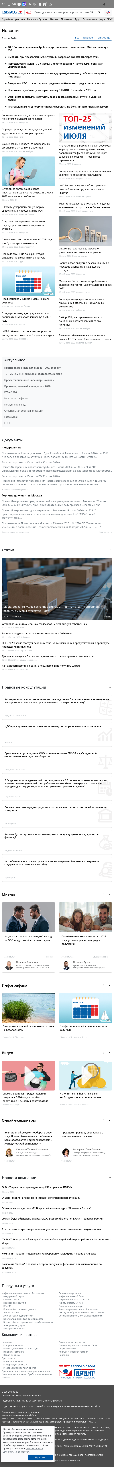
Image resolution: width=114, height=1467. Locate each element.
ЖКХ (110, 19)
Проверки (23, 339)
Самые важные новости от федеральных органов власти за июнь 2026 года (26, 145)
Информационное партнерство (19, 1367)
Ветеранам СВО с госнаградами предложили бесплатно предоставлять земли (56, 83)
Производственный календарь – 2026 (27, 386)
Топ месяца (103, 37)
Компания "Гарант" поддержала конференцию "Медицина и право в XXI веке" (49, 1253)
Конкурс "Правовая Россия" (73, 1351)
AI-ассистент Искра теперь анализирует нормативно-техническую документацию (51, 1229)
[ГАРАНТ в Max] (24, 4)
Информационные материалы (74, 1299)
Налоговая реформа (16, 398)
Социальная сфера (94, 19)
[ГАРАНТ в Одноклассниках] (40, 4)
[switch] (28, 12)
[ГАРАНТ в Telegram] (29, 4)
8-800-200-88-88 (10, 1391)
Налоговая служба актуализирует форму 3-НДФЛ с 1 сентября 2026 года (52, 90)
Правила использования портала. (68, 1433)
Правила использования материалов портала (26, 1371)
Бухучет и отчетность (15, 715)
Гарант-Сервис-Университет (66, 1460)
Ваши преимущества (70, 1293)
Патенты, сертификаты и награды (20, 1348)
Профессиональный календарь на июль (29, 380)
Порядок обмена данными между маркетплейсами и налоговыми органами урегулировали (55, 65)
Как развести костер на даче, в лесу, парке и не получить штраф (41, 665)
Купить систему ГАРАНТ (71, 1302)
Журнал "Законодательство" (18, 1315)
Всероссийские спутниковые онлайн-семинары (28, 1322)
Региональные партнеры (72, 1342)
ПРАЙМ (7, 1306)
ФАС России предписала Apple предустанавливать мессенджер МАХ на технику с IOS (58, 49)
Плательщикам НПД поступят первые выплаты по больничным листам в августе (58, 106)
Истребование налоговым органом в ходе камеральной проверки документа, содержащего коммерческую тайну (51, 863)
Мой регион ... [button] (106, 532)
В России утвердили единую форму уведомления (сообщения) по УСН (23, 208)
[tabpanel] (57, 75)
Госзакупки (11, 417)
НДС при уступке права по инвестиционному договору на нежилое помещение (52, 726)
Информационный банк (71, 1296)
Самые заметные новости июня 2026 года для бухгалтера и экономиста (27, 241)
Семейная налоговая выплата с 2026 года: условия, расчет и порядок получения (83, 940)
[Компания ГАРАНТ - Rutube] (45, 4)
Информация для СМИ (15, 1364)
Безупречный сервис (14, 1296)
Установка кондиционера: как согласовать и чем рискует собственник (44, 624)
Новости (10, 30)
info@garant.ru (96, 1454)
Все (77, 37)
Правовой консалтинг (14, 1302)
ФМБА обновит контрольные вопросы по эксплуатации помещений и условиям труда (28, 333)
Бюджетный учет (26, 151)
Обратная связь (11, 1354)
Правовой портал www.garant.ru (20, 1309)
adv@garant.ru (58, 1406)
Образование (26, 650)
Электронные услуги (14, 1325)
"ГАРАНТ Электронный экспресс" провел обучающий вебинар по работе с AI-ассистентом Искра (56, 1241)
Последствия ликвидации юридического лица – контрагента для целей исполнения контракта (55, 809)
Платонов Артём (81, 962)
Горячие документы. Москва (22, 495)
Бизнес (54, 19)
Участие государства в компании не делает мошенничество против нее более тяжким (84, 205)
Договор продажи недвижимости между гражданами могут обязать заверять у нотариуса (57, 75)
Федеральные (11, 447)
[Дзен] (19, 4)
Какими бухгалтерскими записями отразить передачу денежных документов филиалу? (51, 836)
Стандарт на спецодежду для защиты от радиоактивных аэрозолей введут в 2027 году (26, 317)
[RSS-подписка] (50, 4)
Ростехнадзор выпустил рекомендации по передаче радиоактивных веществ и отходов (84, 266)
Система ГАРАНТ (11, 1299)
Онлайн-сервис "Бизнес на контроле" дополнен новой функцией (41, 1197)
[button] (103, 4)
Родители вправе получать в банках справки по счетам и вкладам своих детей (28, 116)
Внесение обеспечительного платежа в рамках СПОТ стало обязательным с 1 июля (85, 337)
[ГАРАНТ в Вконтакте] (14, 4)
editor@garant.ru (53, 1400)
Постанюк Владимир (27, 962)
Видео (7, 1052)
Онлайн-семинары (19, 1120)
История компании (13, 1345)
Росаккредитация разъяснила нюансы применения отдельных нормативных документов (81, 302)
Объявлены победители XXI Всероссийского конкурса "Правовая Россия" (46, 1208)
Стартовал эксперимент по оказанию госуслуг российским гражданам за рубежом (24, 225)
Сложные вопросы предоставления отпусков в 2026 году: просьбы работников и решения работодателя (25, 1097)
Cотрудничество (67, 1348)
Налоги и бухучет (37, 19)
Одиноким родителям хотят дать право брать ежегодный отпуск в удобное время (54, 98)
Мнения (9, 894)
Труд (77, 19)
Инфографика (14, 985)
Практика (66, 19)
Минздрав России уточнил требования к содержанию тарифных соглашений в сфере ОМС (85, 284)
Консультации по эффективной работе (23, 1318)
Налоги (8, 742)
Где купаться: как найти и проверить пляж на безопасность (28, 1028)
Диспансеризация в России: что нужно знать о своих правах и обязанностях (48, 656)
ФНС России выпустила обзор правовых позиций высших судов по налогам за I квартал (83, 189)
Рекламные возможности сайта (83, 1406)
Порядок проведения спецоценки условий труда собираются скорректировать (27, 131)
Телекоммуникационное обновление (78, 1309)
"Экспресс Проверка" (14, 1328)
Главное (88, 37)
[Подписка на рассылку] (4, 4)
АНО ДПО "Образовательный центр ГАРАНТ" (82, 1312)
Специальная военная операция (23, 410)
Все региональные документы (15, 532)
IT (16, 200)
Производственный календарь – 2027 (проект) (32, 367)
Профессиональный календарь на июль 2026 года (25, 300)
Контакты (64, 1354)
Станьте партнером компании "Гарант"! (79, 1345)
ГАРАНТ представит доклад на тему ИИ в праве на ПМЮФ (37, 1187)
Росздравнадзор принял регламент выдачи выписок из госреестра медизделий (85, 172)
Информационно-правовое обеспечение (23, 1293)
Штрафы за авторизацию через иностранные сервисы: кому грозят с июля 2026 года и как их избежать (27, 192)
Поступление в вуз (15, 404)
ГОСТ (7, 423)
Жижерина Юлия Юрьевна (87, 1149)
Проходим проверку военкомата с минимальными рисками (82, 1134)
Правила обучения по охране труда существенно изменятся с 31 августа (23, 255)
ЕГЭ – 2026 (10, 392)
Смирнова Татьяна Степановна (32, 1149)
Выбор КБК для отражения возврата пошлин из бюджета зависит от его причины (80, 321)
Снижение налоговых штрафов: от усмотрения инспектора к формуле (80, 250)
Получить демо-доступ (71, 1306)
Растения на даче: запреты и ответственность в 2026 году (37, 633)
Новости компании (13, 1361)
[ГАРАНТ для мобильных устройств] (9, 4)
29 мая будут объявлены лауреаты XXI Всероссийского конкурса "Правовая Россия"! (53, 1218)
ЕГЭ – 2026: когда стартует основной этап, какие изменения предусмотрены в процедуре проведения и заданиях (56, 644)
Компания (7, 1342)
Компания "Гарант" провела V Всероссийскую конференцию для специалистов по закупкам (52, 1265)
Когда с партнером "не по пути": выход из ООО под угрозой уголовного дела (28, 938)
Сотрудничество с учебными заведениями (81, 1315)
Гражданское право (14, 769)
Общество (23, 122)
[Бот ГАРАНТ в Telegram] (35, 4)
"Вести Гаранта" (11, 1312)
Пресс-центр (8, 1358)
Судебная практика (13, 19)
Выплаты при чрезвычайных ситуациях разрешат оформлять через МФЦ (53, 56)
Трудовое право (12, 796)
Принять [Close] (40, 1457)
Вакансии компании (13, 1351)
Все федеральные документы (15, 489)
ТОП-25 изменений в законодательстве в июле (33, 374)
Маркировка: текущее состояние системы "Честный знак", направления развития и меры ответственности (52, 609)
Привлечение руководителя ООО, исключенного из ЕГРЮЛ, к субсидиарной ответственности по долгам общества (50, 755)
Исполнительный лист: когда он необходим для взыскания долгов (80, 1095)
